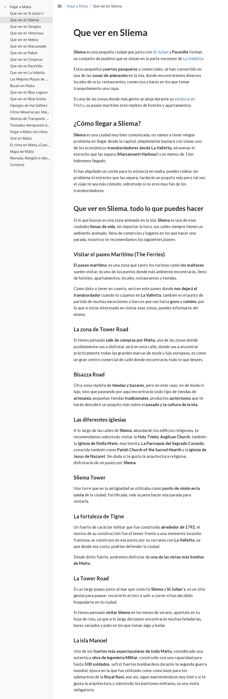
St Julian (160, 52)
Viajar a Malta (77, 6)
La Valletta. (193, 58)
